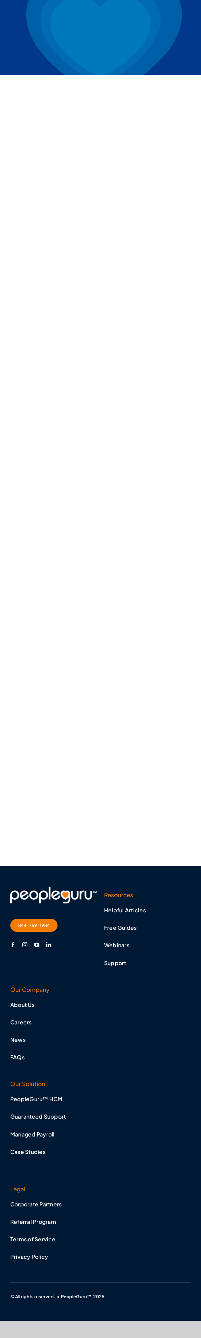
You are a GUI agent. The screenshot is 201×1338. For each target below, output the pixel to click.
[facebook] (12, 944)
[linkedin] (48, 944)
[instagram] (24, 944)
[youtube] (36, 944)
